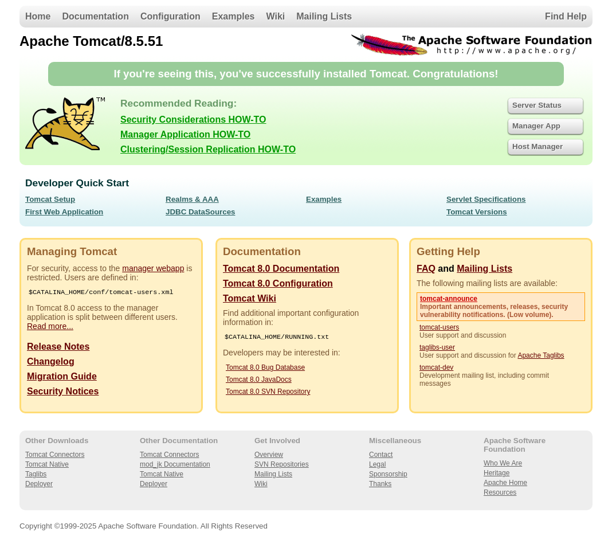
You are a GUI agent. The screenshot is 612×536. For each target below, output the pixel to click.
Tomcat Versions (476, 212)
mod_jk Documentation (175, 464)
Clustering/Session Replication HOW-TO (208, 149)
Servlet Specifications (486, 199)
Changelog (50, 362)
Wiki (275, 16)
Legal (377, 464)
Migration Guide (62, 377)
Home (37, 16)
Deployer (39, 484)
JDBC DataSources (200, 212)
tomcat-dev (436, 367)
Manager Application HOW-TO (185, 134)
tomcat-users (439, 327)
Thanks (380, 484)
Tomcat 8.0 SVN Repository (268, 393)
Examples (233, 16)
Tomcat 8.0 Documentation (281, 268)
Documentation (95, 16)
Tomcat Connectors (54, 455)
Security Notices (63, 392)
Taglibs (35, 474)
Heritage (496, 473)
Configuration (170, 16)
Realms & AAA (192, 199)
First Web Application (64, 212)
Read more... (50, 327)
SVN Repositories (281, 464)
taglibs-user (437, 347)
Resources (500, 492)
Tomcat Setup (50, 199)
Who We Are (503, 463)
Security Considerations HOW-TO (193, 119)
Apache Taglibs (540, 355)
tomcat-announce (448, 299)
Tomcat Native (47, 464)
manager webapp (153, 268)
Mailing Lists (324, 16)
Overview (268, 455)
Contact (381, 455)
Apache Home (505, 483)
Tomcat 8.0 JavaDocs (259, 381)
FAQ (426, 268)
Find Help (566, 16)
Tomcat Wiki (249, 298)
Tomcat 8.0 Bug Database (265, 369)
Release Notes (58, 348)
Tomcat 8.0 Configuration (278, 283)
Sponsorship (388, 474)
